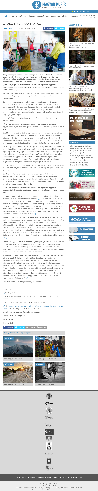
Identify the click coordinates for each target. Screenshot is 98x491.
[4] (7, 238)
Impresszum (34, 489)
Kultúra (75, 16)
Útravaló (88, 151)
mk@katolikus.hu (64, 487)
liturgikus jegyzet (83, 160)
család (81, 164)
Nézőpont (65, 16)
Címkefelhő (74, 143)
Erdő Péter (88, 146)
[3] (4, 237)
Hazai (12, 16)
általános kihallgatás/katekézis (80, 155)
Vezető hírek (75, 25)
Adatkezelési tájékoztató (61, 489)
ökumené (74, 146)
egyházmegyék (76, 162)
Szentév (81, 151)
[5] (27, 278)
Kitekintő (40, 16)
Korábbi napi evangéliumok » (86, 138)
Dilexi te (87, 165)
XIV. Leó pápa (21, 16)
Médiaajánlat (42, 489)
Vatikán (81, 146)
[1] (38, 199)
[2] (35, 214)
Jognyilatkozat (49, 489)
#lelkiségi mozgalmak (24, 333)
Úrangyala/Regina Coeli (78, 148)
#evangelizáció (9, 333)
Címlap (18, 477)
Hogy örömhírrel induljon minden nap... (81, 121)
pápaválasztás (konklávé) (78, 153)
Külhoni (32, 16)
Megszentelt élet (53, 16)
